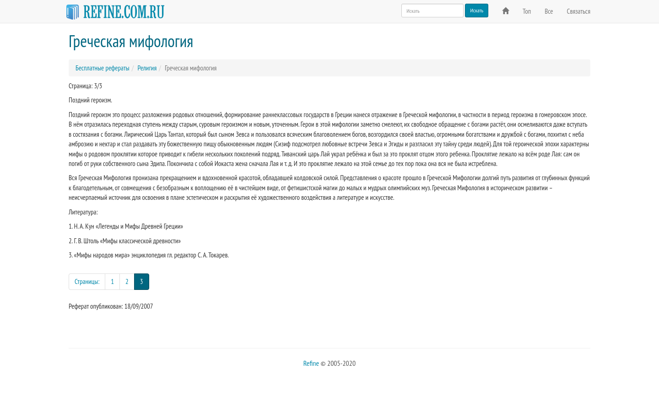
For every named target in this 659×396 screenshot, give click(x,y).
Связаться (578, 11)
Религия (147, 68)
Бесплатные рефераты (103, 68)
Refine (311, 363)
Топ (527, 11)
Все (549, 11)
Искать (476, 10)
